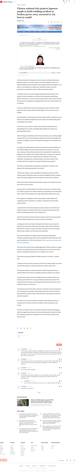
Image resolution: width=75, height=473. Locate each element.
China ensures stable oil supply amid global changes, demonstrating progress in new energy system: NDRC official (52, 422)
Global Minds (23, 448)
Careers (27, 465)
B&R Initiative (13, 452)
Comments (12, 449)
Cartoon (22, 455)
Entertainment (33, 449)
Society (1, 447)
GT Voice (12, 445)
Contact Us (34, 465)
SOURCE (12, 442)
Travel (32, 451)
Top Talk (22, 451)
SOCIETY (23, 4)
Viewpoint (22, 452)
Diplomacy (2, 448)
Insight (11, 447)
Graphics (42, 447)
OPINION (23, 442)
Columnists (23, 454)
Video (42, 445)
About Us (21, 465)
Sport (52, 448)
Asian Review (23, 449)
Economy (12, 448)
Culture (32, 448)
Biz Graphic (12, 454)
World (52, 447)
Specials (42, 449)
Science (1, 451)
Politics (1, 445)
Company (12, 451)
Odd (1, 452)
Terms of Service (52, 465)
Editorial (22, 445)
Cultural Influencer (34, 445)
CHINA (18, 4)
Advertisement (42, 465)
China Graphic (2, 454)
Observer (22, 447)
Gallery (42, 448)
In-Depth (53, 445)
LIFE (32, 442)
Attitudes (32, 447)
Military (1, 449)
